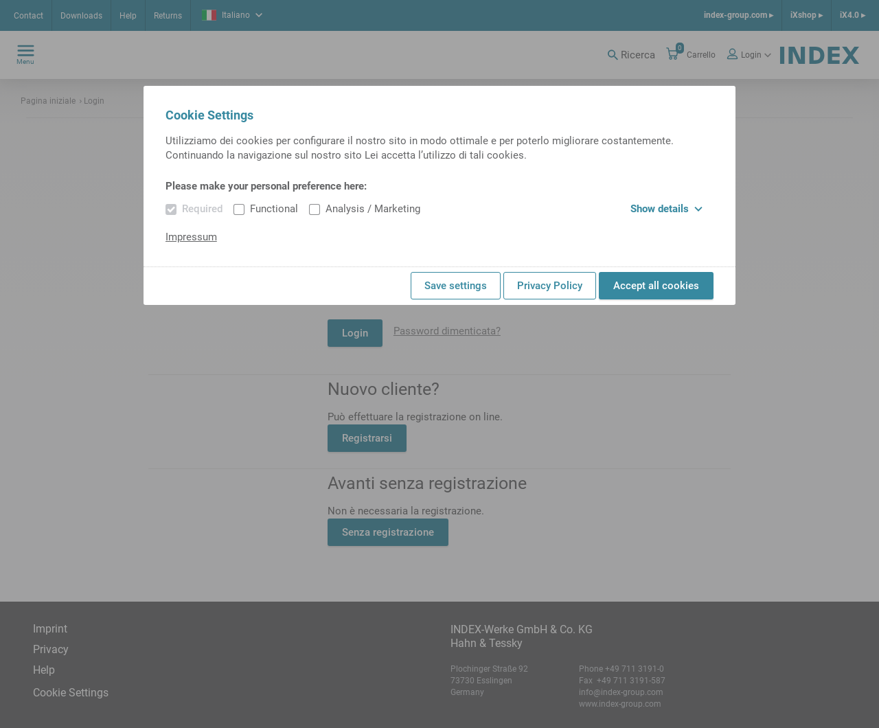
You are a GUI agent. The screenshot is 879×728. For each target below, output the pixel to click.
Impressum (191, 237)
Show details (666, 209)
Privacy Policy (549, 286)
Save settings (455, 286)
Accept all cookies (656, 286)
